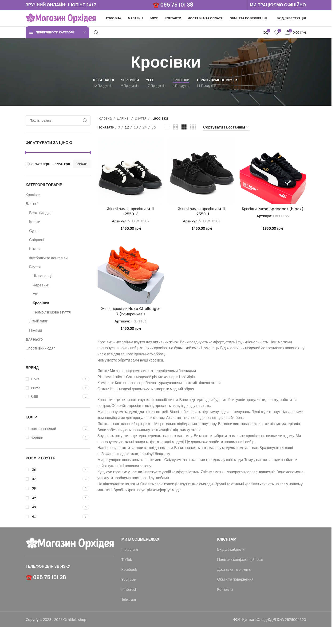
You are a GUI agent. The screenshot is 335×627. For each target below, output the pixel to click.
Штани (34, 248)
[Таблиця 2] (175, 127)
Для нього (34, 339)
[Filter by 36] (53, 470)
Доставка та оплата (234, 569)
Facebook (129, 569)
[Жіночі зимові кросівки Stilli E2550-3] (131, 171)
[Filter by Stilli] (53, 396)
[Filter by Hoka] (53, 379)
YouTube (128, 579)
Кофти (34, 221)
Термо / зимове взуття (52, 312)
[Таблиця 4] (193, 127)
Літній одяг (38, 321)
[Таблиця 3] (184, 127)
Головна (105, 118)
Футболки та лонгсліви (48, 258)
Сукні (33, 230)
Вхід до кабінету (231, 549)
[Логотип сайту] (61, 17)
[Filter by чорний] (53, 437)
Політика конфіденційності (240, 559)
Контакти (225, 589)
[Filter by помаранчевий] (53, 428)
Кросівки (33, 194)
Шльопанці (42, 275)
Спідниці (36, 239)
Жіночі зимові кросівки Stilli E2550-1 (201, 211)
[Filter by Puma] (53, 388)
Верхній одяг (40, 212)
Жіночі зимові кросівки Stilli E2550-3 (130, 211)
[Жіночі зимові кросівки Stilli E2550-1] (202, 171)
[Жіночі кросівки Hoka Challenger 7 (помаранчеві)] (131, 271)
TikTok (126, 559)
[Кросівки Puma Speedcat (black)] (273, 171)
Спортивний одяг (40, 348)
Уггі (36, 294)
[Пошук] (96, 32)
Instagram (129, 549)
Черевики (41, 285)
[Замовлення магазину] (226, 127)
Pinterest (128, 589)
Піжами (35, 330)
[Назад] (125, 62)
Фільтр (82, 163)
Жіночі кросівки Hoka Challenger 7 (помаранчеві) (130, 311)
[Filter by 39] (53, 498)
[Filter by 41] (53, 517)
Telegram (128, 599)
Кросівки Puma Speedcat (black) (272, 209)
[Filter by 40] (53, 507)
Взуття (35, 267)
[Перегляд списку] (166, 127)
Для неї (32, 203)
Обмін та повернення (235, 579)
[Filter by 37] (53, 479)
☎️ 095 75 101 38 (173, 4)
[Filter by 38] (53, 488)
